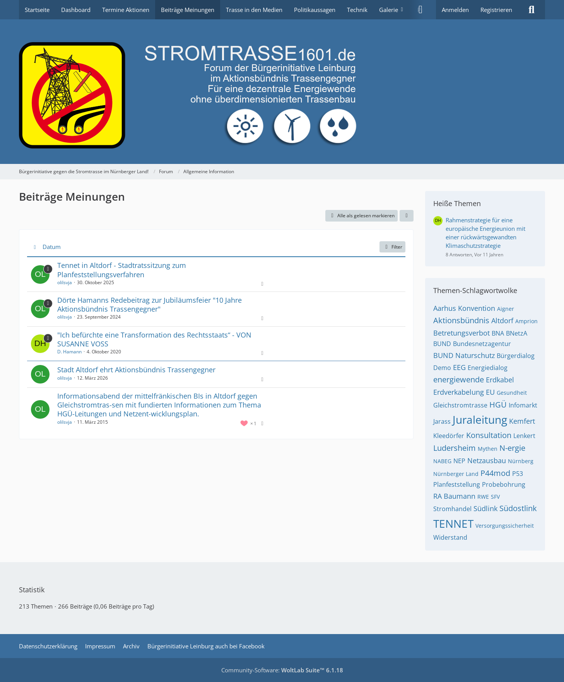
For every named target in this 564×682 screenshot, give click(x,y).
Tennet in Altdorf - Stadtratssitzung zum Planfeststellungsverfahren (121, 270)
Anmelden (455, 10)
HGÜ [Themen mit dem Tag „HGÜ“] (498, 404)
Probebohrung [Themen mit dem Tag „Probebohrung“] (503, 484)
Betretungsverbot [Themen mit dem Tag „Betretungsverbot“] (461, 333)
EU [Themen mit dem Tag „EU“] (490, 392)
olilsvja (64, 282)
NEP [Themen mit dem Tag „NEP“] (459, 461)
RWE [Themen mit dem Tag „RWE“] (483, 496)
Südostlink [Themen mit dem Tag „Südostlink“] (518, 508)
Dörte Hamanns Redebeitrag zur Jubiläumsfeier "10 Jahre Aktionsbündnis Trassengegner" (149, 304)
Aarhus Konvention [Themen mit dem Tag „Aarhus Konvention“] (464, 308)
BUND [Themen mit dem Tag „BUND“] (442, 343)
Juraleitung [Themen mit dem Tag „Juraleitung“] (480, 419)
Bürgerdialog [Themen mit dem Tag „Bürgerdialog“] (516, 355)
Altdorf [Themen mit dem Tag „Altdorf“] (502, 320)
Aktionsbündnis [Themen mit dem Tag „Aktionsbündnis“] (461, 320)
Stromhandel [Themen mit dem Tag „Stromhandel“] (452, 509)
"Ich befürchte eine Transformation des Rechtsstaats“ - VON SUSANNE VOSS (154, 339)
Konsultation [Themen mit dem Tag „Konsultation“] (488, 435)
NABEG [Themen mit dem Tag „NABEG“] (442, 461)
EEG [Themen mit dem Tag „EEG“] (459, 367)
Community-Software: (282, 670)
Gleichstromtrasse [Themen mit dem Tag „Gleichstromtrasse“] (460, 405)
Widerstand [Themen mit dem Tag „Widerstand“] (450, 537)
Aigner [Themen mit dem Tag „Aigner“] (505, 308)
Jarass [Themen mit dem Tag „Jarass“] (442, 421)
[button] (407, 216)
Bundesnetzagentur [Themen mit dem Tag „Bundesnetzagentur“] (482, 343)
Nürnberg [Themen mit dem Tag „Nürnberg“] (520, 461)
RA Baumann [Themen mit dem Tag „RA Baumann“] (454, 496)
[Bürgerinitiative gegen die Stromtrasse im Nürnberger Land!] (282, 91)
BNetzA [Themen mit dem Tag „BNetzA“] (516, 333)
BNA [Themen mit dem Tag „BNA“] (498, 333)
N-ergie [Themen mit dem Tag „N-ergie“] (512, 448)
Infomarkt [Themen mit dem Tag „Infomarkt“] (523, 405)
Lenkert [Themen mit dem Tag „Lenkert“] (524, 435)
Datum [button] (52, 247)
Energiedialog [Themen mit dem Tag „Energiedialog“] (488, 367)
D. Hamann (69, 351)
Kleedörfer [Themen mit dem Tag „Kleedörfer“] (448, 435)
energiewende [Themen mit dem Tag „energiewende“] (458, 379)
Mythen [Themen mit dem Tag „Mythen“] (487, 448)
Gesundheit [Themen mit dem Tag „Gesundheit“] (512, 392)
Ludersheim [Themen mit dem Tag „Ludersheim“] (454, 448)
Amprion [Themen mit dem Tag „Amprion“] (526, 321)
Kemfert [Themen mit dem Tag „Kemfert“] (522, 421)
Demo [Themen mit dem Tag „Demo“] (442, 367)
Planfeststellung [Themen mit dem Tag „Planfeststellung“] (456, 484)
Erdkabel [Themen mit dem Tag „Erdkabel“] (500, 379)
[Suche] (531, 9)
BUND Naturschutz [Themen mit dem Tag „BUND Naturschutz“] (464, 355)
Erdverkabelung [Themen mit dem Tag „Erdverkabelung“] (458, 392)
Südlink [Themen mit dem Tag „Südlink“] (485, 508)
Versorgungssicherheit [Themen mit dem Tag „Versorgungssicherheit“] (504, 525)
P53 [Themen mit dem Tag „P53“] (517, 473)
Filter (392, 247)
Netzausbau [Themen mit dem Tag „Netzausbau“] (486, 460)
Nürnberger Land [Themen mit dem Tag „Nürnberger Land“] (456, 473)
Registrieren (496, 10)
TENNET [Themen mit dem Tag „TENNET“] (453, 523)
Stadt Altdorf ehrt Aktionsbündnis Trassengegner (136, 369)
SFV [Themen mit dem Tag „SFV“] (495, 496)
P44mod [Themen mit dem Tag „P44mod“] (495, 473)
